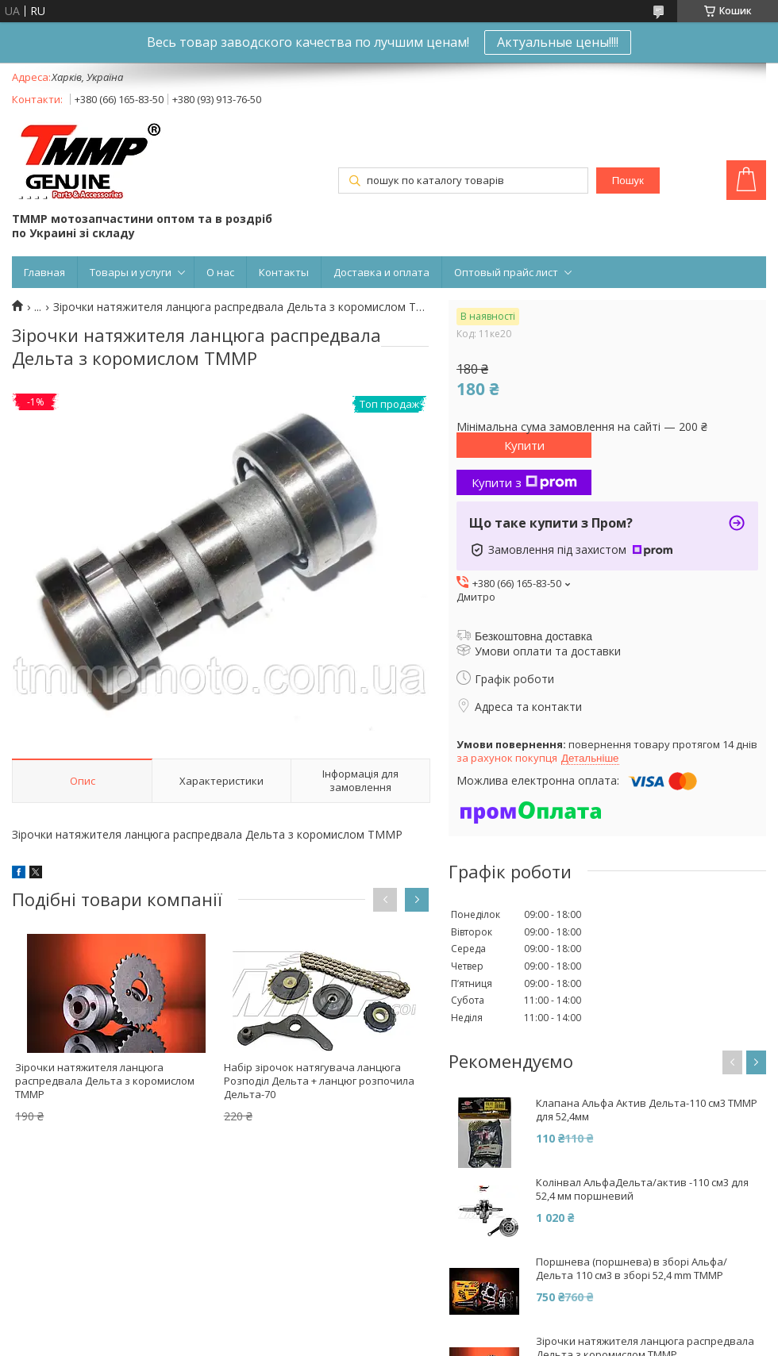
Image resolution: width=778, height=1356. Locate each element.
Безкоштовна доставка (533, 636)
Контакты (284, 272)
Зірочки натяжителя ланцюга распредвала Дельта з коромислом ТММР (104, 1080)
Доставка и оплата (381, 272)
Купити (524, 445)
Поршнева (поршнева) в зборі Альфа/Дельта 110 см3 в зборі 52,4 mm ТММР (631, 1268)
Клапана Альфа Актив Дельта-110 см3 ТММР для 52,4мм (646, 1110)
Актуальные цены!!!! (557, 42)
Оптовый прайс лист (506, 272)
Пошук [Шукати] (628, 180)
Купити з (524, 482)
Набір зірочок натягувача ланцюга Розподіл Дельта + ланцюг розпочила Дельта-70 (319, 1080)
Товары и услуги (130, 272)
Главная (44, 272)
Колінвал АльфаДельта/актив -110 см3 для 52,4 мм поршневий (642, 1189)
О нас (220, 272)
